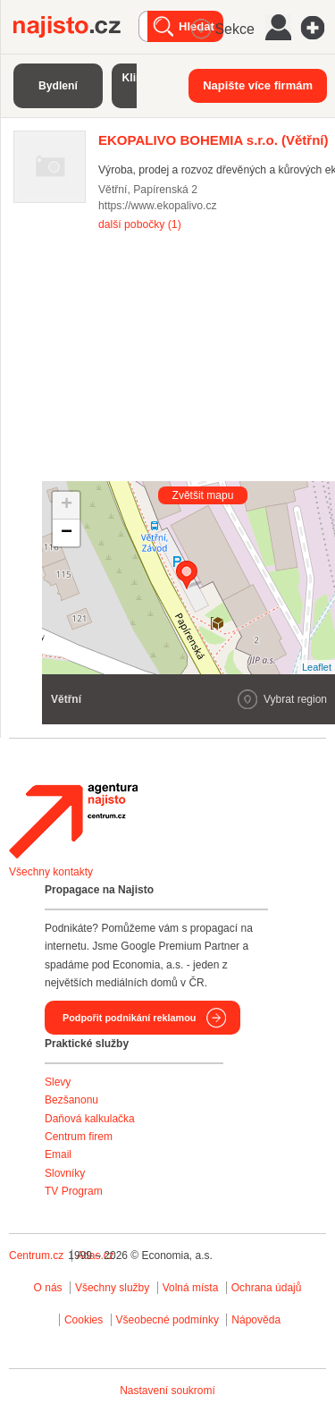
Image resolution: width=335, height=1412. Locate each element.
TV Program (74, 1191)
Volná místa (191, 1287)
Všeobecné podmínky (167, 1320)
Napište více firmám (258, 85)
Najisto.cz (75, 26)
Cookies (83, 1320)
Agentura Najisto (73, 820)
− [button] (66, 533)
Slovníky (65, 1173)
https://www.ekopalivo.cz (157, 205)
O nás (48, 1287)
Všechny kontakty (51, 872)
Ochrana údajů (266, 1287)
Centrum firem (79, 1136)
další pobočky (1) (139, 224)
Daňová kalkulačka (90, 1118)
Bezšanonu (71, 1100)
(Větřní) (213, 140)
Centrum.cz (36, 1255)
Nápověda (256, 1320)
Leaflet (316, 667)
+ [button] (66, 505)
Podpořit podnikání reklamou (129, 1017)
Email (58, 1154)
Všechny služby (114, 1287)
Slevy (58, 1082)
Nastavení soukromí (167, 1390)
